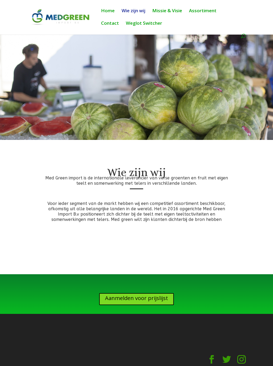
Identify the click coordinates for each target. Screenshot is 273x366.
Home (108, 11)
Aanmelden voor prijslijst (136, 298)
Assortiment (202, 11)
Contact (110, 23)
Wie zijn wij (133, 11)
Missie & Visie (167, 11)
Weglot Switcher (144, 23)
